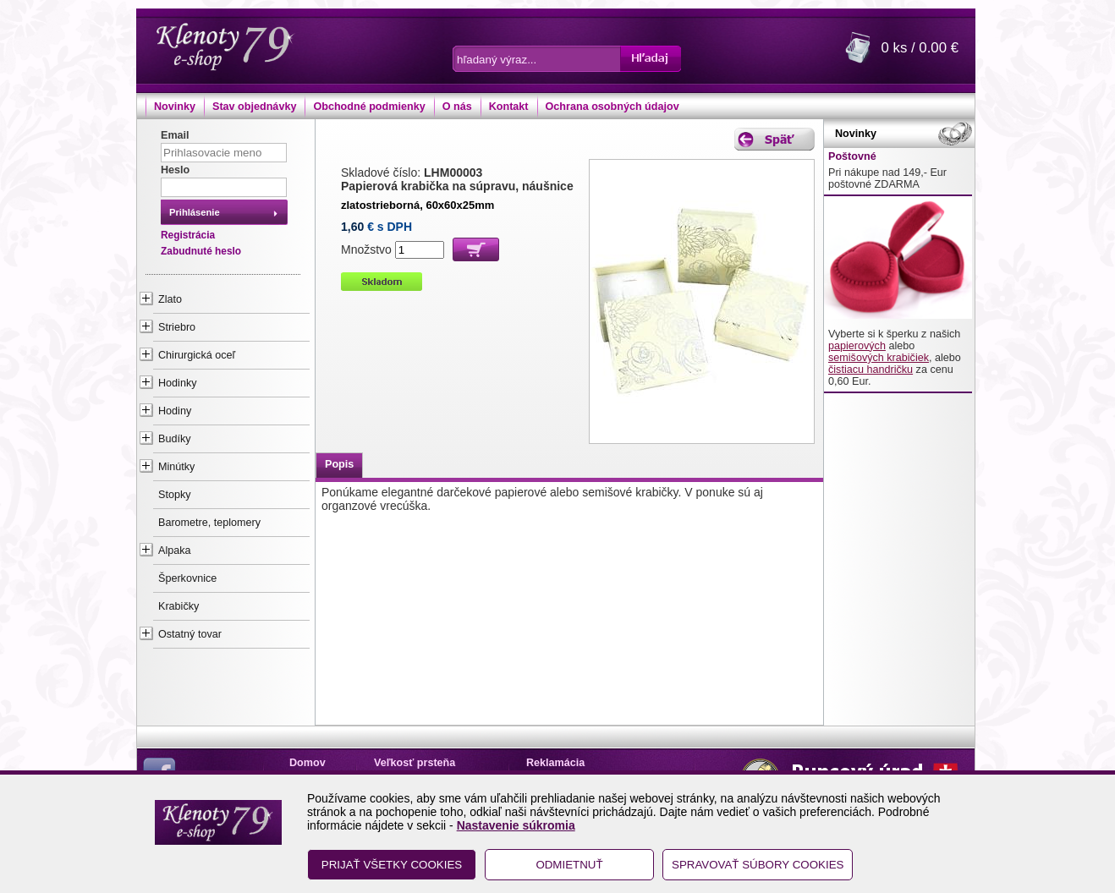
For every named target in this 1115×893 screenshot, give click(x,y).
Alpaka (174, 550)
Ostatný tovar (190, 634)
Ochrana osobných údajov (612, 106)
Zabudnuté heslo (201, 251)
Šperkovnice (187, 578)
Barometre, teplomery (209, 523)
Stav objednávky (254, 106)
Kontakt (509, 106)
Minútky (176, 467)
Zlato (170, 299)
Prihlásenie (194, 212)
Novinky (174, 106)
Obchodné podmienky (369, 106)
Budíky (174, 439)
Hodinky (177, 383)
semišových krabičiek (878, 358)
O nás (457, 106)
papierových (857, 346)
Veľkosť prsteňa (414, 763)
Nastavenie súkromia (516, 825)
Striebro (176, 327)
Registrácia (188, 235)
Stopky (174, 495)
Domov (307, 763)
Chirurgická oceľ (196, 355)
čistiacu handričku (870, 369)
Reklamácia (555, 763)
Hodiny (174, 411)
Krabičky (178, 606)
